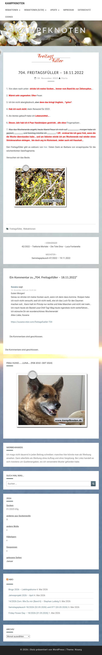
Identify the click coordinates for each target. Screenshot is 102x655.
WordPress (58, 649)
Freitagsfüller (16, 229)
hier (45, 147)
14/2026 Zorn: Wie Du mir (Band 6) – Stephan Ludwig (33, 601)
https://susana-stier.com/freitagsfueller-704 (31, 322)
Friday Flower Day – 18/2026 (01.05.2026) (28, 613)
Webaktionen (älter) (34, 10)
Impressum (68, 10)
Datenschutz (84, 10)
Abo (11, 579)
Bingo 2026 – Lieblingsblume (22, 589)
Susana (14, 287)
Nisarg (78, 649)
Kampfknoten (14, 3)
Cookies (9, 17)
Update (53, 10)
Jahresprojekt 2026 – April (20, 595)
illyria (64, 78)
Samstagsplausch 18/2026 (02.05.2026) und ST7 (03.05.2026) (38, 607)
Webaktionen (11, 10)
